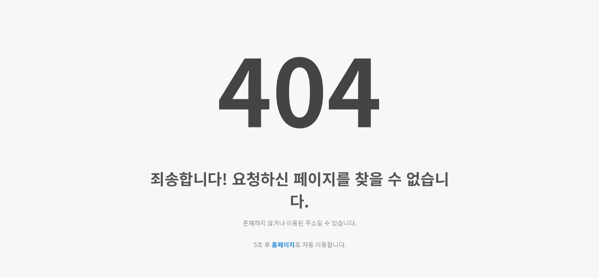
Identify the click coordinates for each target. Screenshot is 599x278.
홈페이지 (283, 244)
